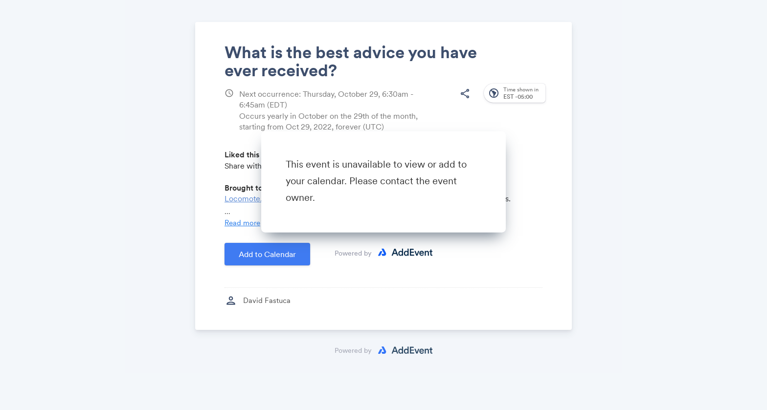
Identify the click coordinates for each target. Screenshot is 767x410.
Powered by (353, 252)
